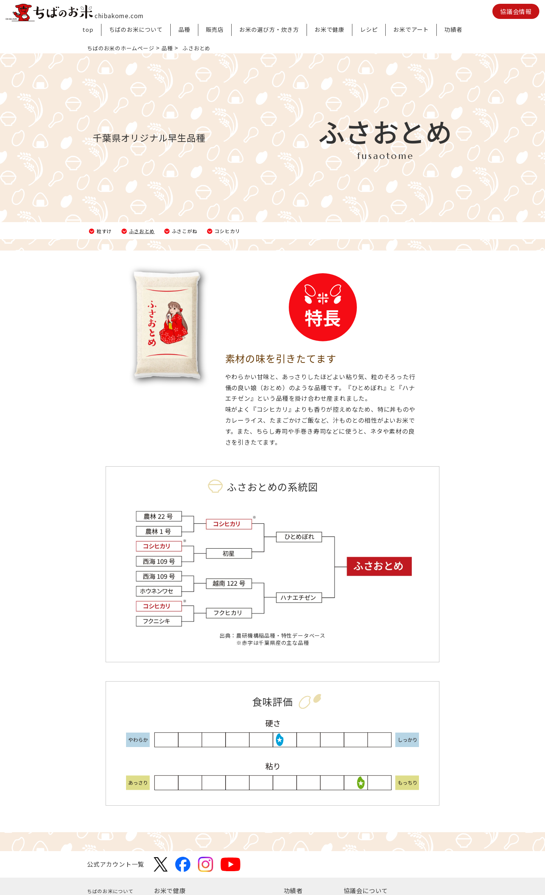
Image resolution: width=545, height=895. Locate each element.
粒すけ (107, 230)
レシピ (369, 29)
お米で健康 (329, 29)
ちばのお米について (136, 29)
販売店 (215, 29)
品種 (184, 29)
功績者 (453, 29)
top (88, 29)
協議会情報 (516, 11)
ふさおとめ (152, 230)
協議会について (366, 890)
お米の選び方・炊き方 (269, 29)
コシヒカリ (253, 230)
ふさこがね (203, 230)
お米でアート (411, 29)
